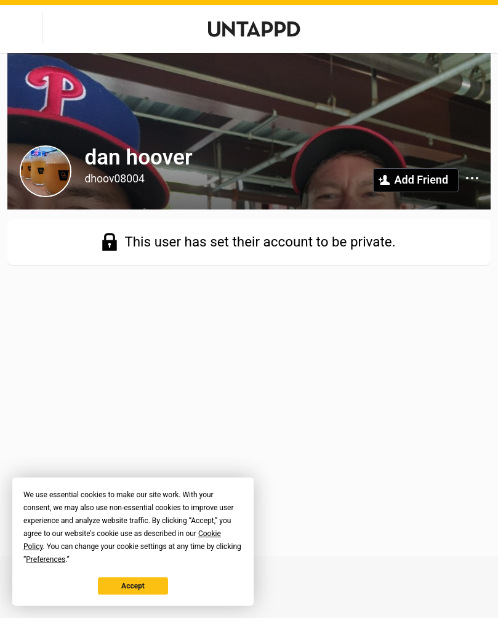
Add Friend (421, 179)
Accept (133, 586)
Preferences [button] (45, 559)
